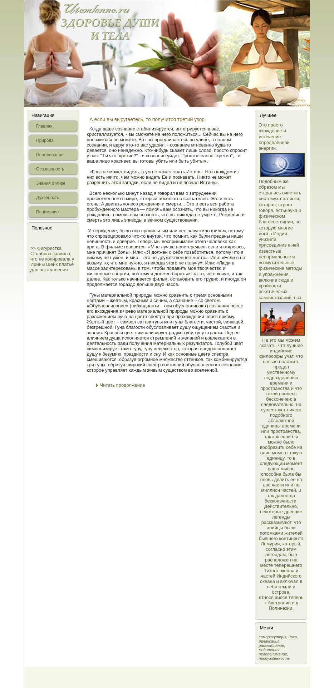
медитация (269, 650)
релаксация (269, 641)
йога (293, 637)
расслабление (271, 645)
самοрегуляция (272, 637)
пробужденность (274, 658)
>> (33, 248)
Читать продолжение (122, 385)
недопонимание (273, 654)
